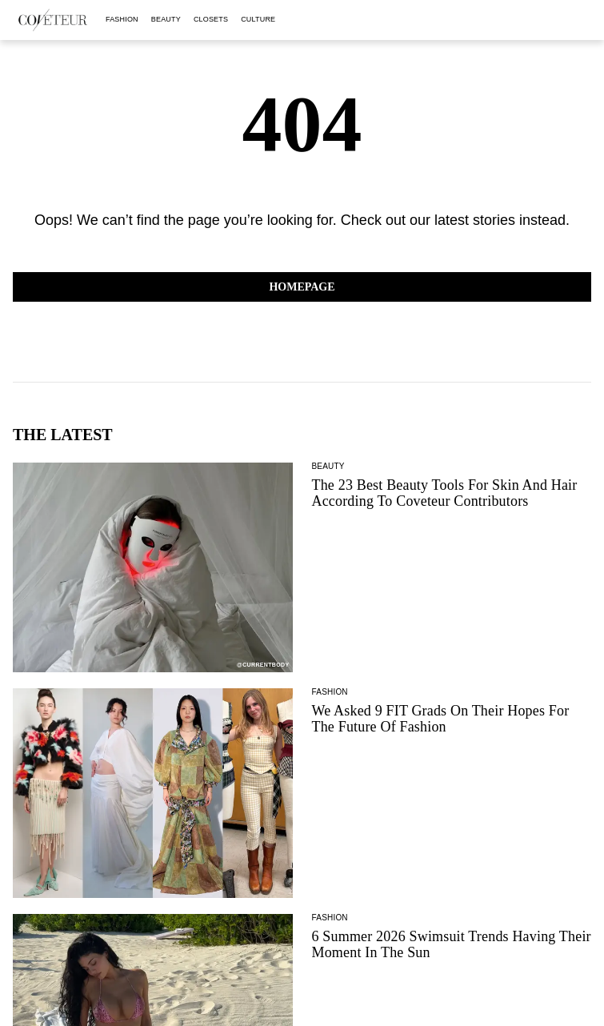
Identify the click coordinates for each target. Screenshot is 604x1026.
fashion (122, 19)
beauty (166, 19)
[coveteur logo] (53, 20)
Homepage (301, 287)
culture (258, 19)
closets (211, 19)
